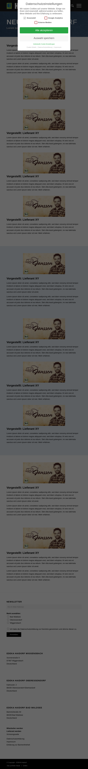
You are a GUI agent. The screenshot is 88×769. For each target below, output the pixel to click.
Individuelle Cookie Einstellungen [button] (44, 44)
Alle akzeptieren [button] (44, 30)
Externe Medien (43, 22)
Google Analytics (53, 18)
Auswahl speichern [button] (44, 38)
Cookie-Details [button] (32, 47)
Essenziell (29, 18)
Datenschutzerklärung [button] (45, 47)
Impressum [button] (57, 47)
